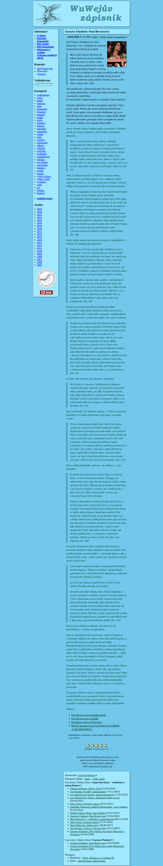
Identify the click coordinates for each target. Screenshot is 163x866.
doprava (41, 103)
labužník (41, 128)
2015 (39, 237)
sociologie (42, 165)
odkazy (40, 145)
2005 (39, 265)
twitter (40, 173)
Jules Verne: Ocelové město (84, 822)
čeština (40, 190)
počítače (41, 151)
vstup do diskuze (86, 775)
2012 (39, 245)
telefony (41, 167)
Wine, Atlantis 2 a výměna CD (98, 857)
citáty (40, 97)
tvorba (40, 170)
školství (41, 193)
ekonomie (42, 109)
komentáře (120, 37)
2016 (39, 234)
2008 (39, 256)
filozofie (41, 111)
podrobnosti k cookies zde (100, 766)
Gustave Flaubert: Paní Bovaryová (88, 816)
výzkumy (41, 181)
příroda (40, 159)
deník (40, 100)
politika (41, 148)
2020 (39, 222)
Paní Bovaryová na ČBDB (84, 718)
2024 (39, 211)
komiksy (41, 123)
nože (39, 137)
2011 (39, 248)
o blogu (41, 139)
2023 (39, 214)
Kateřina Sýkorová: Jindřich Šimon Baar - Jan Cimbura (98, 806)
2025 (39, 208)
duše (39, 106)
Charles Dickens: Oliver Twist (85, 788)
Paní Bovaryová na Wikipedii (86, 722)
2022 (39, 217)
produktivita (43, 156)
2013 (39, 242)
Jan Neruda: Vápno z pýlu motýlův (88, 828)
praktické (42, 153)
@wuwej (41, 74)
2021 (39, 220)
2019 (39, 225)
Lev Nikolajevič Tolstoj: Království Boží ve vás (95, 797)
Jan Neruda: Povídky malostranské (88, 791)
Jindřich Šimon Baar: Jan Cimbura (88, 813)
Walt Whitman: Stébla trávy (84, 825)
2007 (39, 259)
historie (41, 114)
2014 (39, 239)
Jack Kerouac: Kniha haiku (92, 861)
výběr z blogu (44, 176)
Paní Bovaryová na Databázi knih (88, 715)
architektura (43, 95)
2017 (39, 231)
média (40, 134)
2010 (39, 251)
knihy (95, 37)
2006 (39, 262)
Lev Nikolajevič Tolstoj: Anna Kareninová (92, 794)
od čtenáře (42, 142)
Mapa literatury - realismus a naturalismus (92, 819)
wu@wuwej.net (45, 68)
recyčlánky (42, 162)
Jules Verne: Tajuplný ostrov (85, 803)
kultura (40, 125)
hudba (40, 117)
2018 (39, 228)
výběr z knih (106, 37)
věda (39, 184)
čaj (38, 187)
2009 (39, 253)
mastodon (42, 131)
